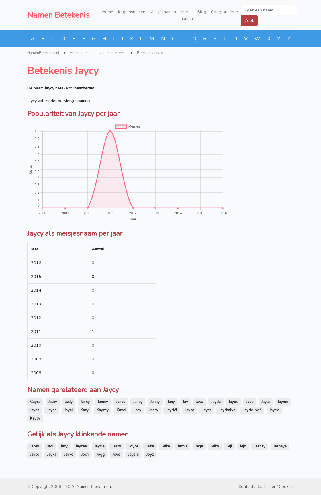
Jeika (150, 446)
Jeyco (34, 454)
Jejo (243, 446)
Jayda (216, 401)
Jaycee (81, 446)
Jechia (182, 446)
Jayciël (171, 410)
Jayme (283, 401)
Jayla (265, 401)
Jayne (51, 410)
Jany (171, 401)
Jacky (52, 401)
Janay (120, 401)
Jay (185, 401)
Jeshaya (280, 446)
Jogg (101, 454)
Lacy (137, 410)
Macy (153, 410)
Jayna (34, 410)
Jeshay (259, 446)
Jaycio (274, 410)
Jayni (68, 410)
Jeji (229, 446)
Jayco (189, 410)
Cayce (35, 401)
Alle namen (187, 15)
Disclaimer (266, 486)
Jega (199, 446)
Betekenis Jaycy (150, 53)
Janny (155, 401)
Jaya (199, 401)
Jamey (103, 401)
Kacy (85, 410)
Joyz (150, 454)
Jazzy (116, 446)
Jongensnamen (131, 12)
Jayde (233, 401)
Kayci (121, 410)
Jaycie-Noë (252, 410)
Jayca (206, 410)
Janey (137, 401)
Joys (116, 454)
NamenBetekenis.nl (43, 53)
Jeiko (215, 446)
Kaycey (103, 410)
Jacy (64, 446)
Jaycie (99, 446)
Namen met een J (113, 53)
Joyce (133, 446)
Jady (69, 401)
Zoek (249, 20)
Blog (201, 12)
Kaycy (35, 418)
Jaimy (85, 401)
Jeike (166, 446)
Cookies (286, 486)
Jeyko (68, 454)
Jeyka (51, 454)
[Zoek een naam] (269, 10)
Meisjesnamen (163, 12)
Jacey (34, 446)
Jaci (50, 446)
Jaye (249, 401)
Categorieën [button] (223, 12)
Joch (85, 454)
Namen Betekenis (58, 15)
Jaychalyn (227, 410)
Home (107, 12)
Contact (245, 486)
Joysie (133, 454)
